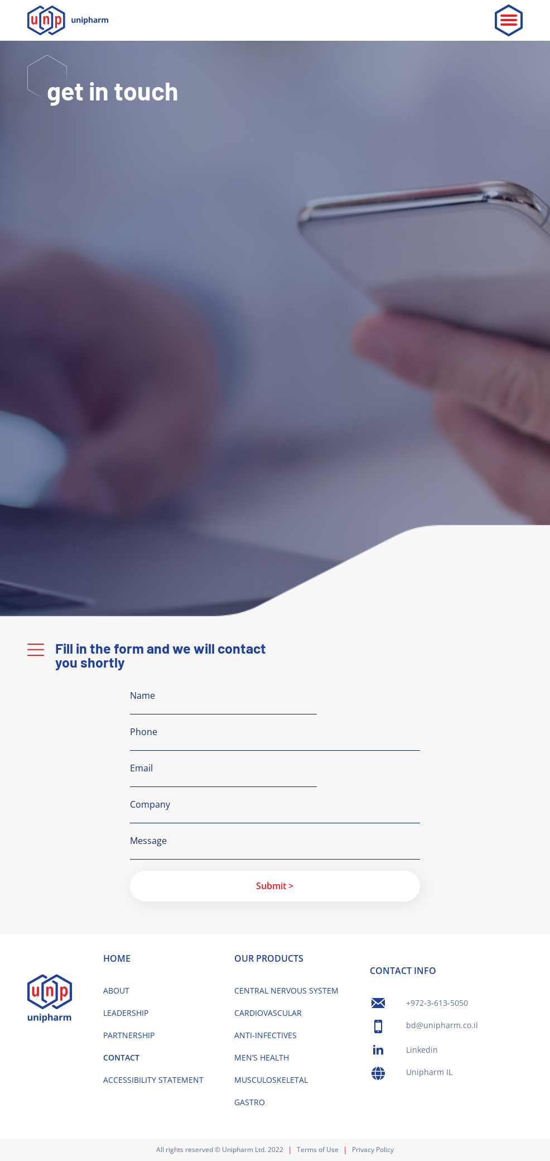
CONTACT (121, 1057)
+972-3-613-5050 (437, 1002)
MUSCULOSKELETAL (271, 1079)
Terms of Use (318, 1149)
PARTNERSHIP (129, 1035)
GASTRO (249, 1102)
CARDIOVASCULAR (268, 1013)
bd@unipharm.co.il (442, 1025)
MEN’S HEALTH (261, 1057)
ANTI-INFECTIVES (265, 1035)
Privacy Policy (373, 1149)
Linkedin (422, 1049)
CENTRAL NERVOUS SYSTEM (286, 990)
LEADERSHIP (125, 1013)
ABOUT (116, 990)
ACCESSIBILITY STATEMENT (153, 1079)
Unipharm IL (429, 1072)
